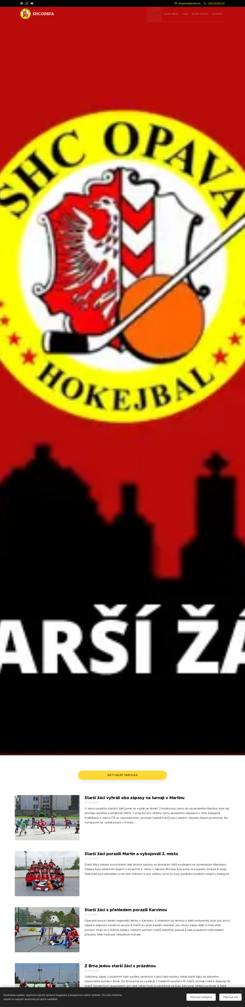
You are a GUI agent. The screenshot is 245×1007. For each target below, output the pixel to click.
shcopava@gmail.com (189, 3)
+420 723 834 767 (216, 3)
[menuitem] (196, 14)
